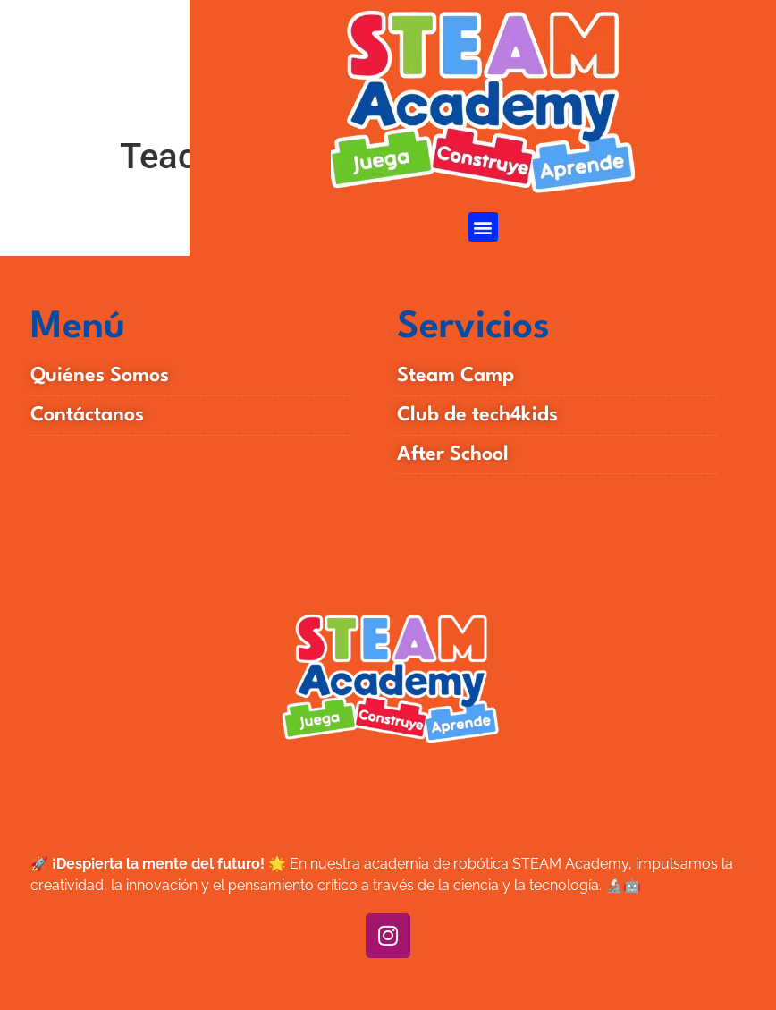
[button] (483, 227)
